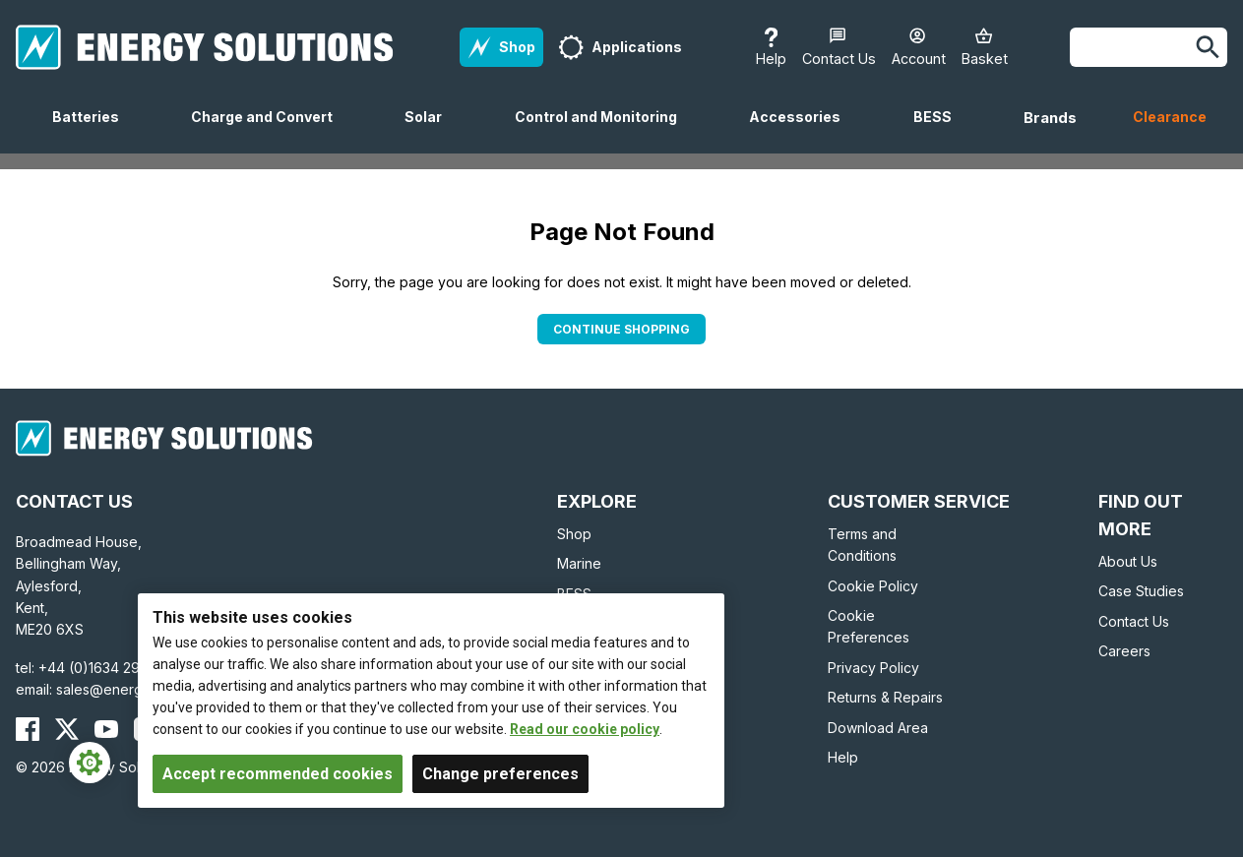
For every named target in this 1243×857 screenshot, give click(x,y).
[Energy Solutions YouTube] (106, 729)
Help (843, 757)
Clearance (1170, 116)
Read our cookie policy (584, 729)
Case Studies (1141, 590)
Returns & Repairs (885, 697)
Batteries (93, 130)
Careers (1124, 651)
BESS (940, 130)
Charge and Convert (269, 130)
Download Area (878, 727)
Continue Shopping (621, 329)
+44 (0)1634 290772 (106, 667)
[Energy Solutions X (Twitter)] (67, 729)
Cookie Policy (873, 586)
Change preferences (500, 774)
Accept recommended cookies (277, 774)
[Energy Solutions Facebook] (27, 729)
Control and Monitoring (604, 130)
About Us (1127, 561)
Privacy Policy (873, 667)
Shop (574, 533)
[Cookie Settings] (89, 762)
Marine (579, 563)
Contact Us (1133, 621)
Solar (431, 130)
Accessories (802, 130)
